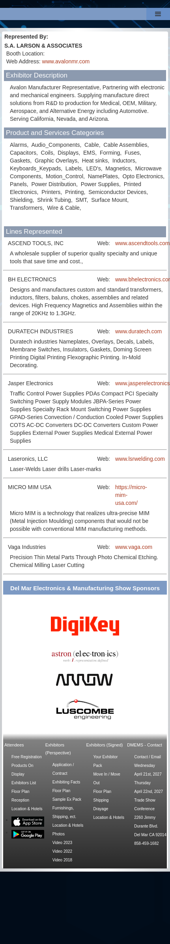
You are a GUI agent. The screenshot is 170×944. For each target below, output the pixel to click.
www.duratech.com (138, 331)
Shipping (101, 800)
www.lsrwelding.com (140, 459)
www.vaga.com (133, 547)
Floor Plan (20, 791)
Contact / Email (147, 757)
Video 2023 (62, 843)
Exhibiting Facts (66, 782)
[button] (158, 14)
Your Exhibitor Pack (105, 761)
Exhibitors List (23, 783)
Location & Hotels (26, 809)
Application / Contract (63, 769)
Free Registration (26, 757)
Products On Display (22, 769)
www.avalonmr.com (66, 61)
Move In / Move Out (106, 778)
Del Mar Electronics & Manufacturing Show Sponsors (85, 588)
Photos (58, 834)
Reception (20, 800)
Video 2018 (62, 860)
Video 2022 (62, 851)
